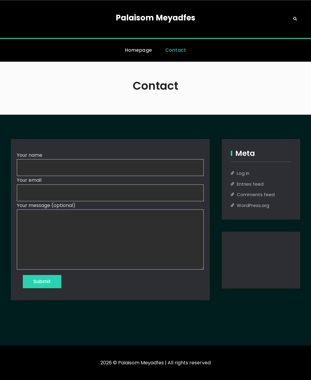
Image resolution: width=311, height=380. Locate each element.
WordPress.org (253, 205)
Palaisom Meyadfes (155, 17)
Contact (175, 50)
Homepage (138, 50)
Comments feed (256, 194)
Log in (243, 173)
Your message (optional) (46, 205)
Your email (29, 180)
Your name (29, 155)
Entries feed (250, 184)
